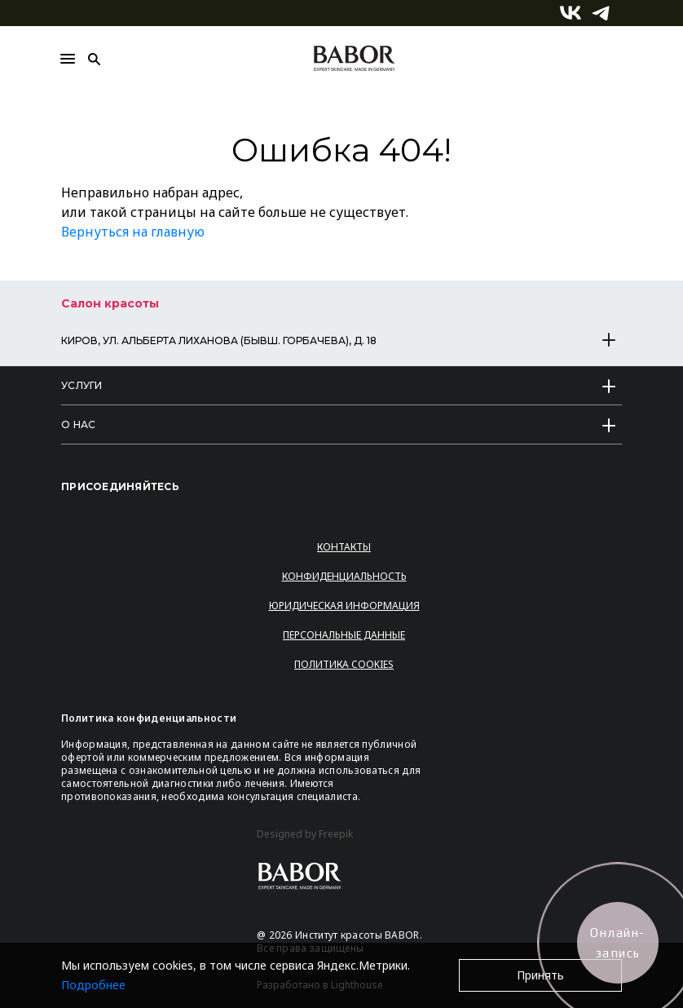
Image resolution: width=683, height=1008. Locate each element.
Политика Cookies (344, 664)
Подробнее (93, 985)
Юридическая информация (344, 605)
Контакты (344, 547)
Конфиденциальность (344, 576)
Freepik (336, 834)
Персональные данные (344, 635)
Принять (540, 975)
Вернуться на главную (133, 232)
